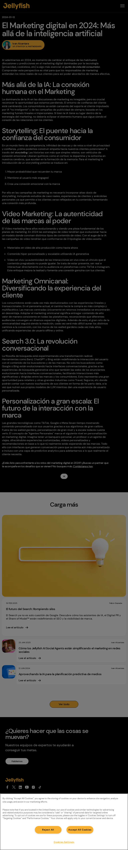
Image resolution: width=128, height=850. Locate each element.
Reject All (48, 829)
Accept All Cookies (80, 829)
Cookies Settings (64, 842)
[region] (64, 822)
